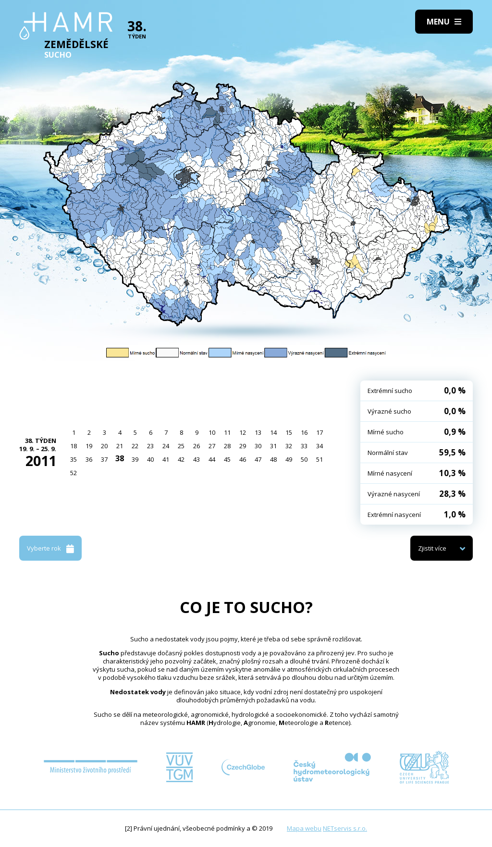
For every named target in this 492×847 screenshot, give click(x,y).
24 (165, 446)
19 (89, 446)
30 (258, 446)
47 (258, 459)
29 (242, 446)
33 (304, 446)
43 (196, 459)
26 (196, 446)
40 (150, 459)
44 (212, 459)
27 (212, 446)
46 (242, 459)
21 (119, 446)
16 (304, 432)
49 (288, 459)
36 (89, 459)
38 (119, 458)
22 (135, 446)
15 (288, 432)
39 (135, 459)
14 (273, 432)
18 (73, 446)
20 (104, 446)
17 (319, 432)
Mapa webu (304, 828)
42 (181, 459)
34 (319, 446)
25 (181, 446)
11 (227, 432)
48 (273, 459)
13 (258, 432)
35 (73, 459)
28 (227, 446)
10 (212, 432)
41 (165, 459)
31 (273, 446)
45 (227, 459)
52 (73, 472)
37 (104, 459)
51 (319, 459)
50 (304, 459)
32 (288, 446)
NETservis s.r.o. (345, 828)
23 (150, 446)
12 (242, 432)
